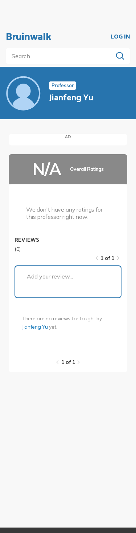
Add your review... (50, 276)
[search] (61, 56)
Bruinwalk (28, 37)
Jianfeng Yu (35, 327)
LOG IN (120, 37)
